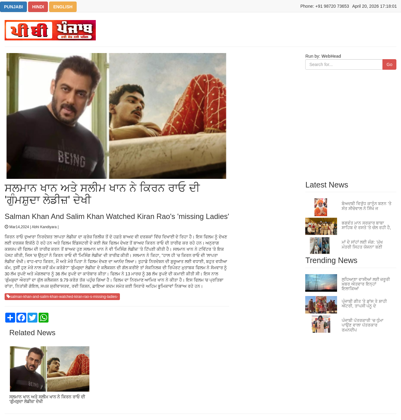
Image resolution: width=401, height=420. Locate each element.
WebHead (330, 56)
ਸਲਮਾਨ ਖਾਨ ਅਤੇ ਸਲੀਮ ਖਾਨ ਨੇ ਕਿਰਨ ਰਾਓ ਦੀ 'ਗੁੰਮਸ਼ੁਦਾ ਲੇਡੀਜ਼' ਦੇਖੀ (47, 399)
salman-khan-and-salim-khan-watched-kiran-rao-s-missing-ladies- (62, 296)
